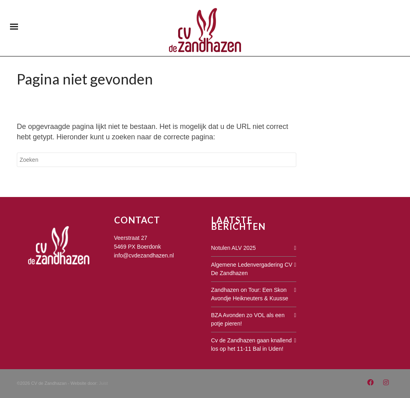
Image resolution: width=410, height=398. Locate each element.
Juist (103, 383)
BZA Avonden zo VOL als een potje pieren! (248, 319)
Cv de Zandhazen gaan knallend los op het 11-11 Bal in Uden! (251, 344)
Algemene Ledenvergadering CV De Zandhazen (251, 268)
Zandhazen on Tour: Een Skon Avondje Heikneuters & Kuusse (249, 294)
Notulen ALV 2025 (233, 248)
